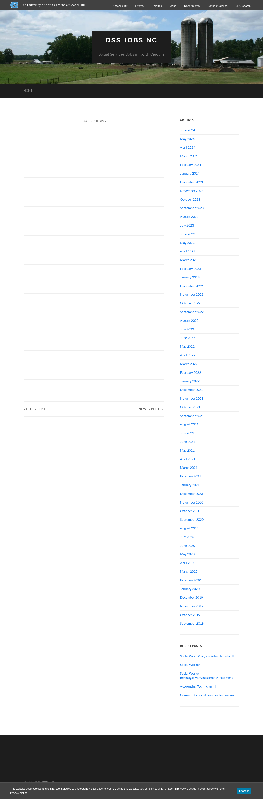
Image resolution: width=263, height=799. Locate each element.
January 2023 (190, 277)
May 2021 (187, 450)
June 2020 (187, 545)
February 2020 (190, 580)
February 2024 (190, 164)
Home (28, 90)
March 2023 (188, 260)
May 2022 (187, 346)
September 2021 (192, 416)
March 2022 (188, 364)
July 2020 (187, 537)
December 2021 (191, 390)
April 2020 (187, 563)
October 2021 (190, 407)
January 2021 (190, 485)
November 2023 (191, 191)
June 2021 (187, 441)
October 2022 (190, 303)
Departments (192, 5)
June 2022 (187, 338)
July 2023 (187, 225)
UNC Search (243, 5)
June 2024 (187, 130)
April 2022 (187, 355)
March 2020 (188, 571)
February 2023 (190, 268)
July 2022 (187, 329)
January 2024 (190, 173)
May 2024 (187, 139)
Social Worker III (192, 664)
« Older (35, 409)
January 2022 (190, 381)
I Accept (244, 790)
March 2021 (188, 467)
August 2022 (189, 320)
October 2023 (190, 199)
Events (139, 5)
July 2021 (187, 433)
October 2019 (190, 615)
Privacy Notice (18, 792)
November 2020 (191, 502)
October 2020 (190, 511)
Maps (173, 5)
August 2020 (189, 528)
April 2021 (187, 459)
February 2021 (190, 476)
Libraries (156, 5)
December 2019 (191, 597)
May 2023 (187, 243)
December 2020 (191, 493)
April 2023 (187, 251)
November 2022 (191, 294)
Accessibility (120, 5)
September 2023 (192, 208)
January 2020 (190, 589)
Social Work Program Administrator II (207, 656)
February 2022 (190, 372)
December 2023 (191, 182)
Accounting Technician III (198, 686)
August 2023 (189, 216)
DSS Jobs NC (131, 40)
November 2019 (191, 606)
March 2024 (188, 156)
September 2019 (192, 623)
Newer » (151, 409)
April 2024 (187, 147)
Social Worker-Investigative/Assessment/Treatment (206, 675)
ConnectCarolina (217, 5)
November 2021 (191, 398)
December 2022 (191, 286)
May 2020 (187, 554)
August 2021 (189, 424)
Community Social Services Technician (207, 695)
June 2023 (187, 234)
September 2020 (192, 519)
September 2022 (192, 312)
